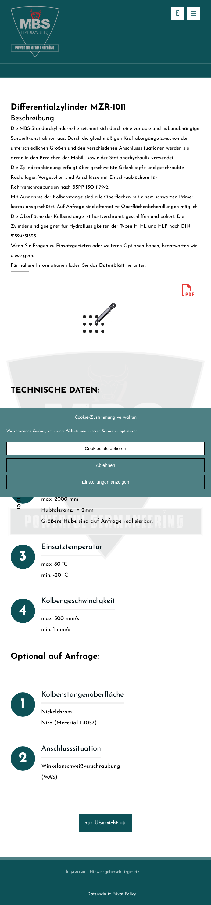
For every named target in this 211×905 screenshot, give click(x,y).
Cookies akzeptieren (105, 448)
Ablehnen (105, 465)
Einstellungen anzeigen (105, 482)
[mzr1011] (187, 290)
